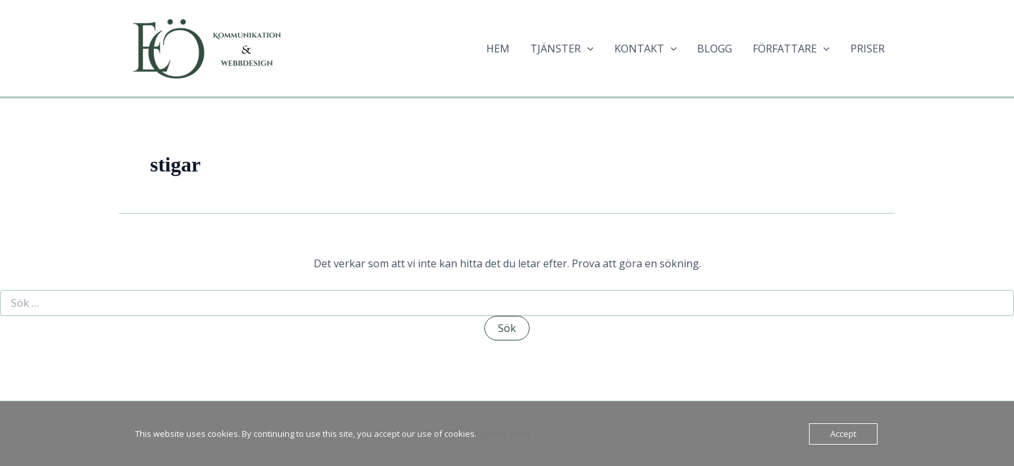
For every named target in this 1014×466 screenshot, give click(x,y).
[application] (587, 48)
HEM (498, 48)
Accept (843, 433)
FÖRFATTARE (791, 48)
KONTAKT (645, 48)
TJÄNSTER (562, 48)
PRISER (867, 48)
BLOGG (714, 48)
